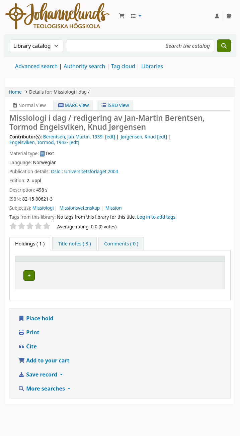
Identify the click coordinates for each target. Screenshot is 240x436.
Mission (113, 208)
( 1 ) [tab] (30, 243)
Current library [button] (82, 268)
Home (15, 92)
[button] (122, 16)
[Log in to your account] (217, 16)
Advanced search (36, 66)
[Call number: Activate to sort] (179, 265)
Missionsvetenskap (79, 208)
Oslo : (57, 171)
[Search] (224, 45)
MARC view (73, 105)
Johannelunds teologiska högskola (86, 284)
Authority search (84, 66)
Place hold (36, 331)
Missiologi (43, 208)
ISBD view (115, 105)
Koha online (57, 16)
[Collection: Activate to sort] (137, 265)
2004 (113, 171)
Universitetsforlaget (85, 171)
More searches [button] (42, 401)
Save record (38, 387)
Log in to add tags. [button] (156, 217)
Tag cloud (123, 66)
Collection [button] (127, 268)
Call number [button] (174, 265)
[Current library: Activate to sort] (87, 265)
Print (28, 345)
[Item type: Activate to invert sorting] (38, 265)
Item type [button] (30, 268)
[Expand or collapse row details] (211, 288)
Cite (27, 359)
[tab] (74, 243)
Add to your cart (44, 373)
